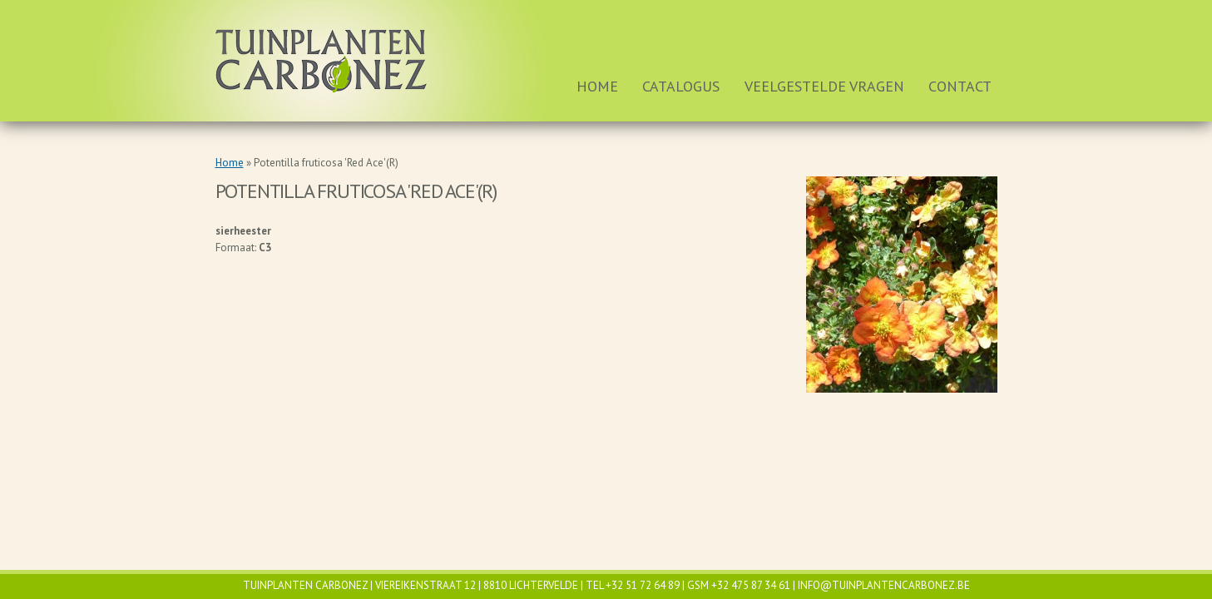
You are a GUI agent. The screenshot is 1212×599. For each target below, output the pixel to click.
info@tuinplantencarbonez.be (884, 585)
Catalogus (681, 86)
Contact (960, 86)
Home (597, 86)
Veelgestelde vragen (824, 86)
